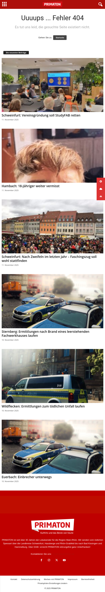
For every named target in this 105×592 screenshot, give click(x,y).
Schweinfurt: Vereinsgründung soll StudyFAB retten (41, 115)
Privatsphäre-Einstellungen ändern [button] (52, 583)
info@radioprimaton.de (63, 554)
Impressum (72, 579)
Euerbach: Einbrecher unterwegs (27, 477)
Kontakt (14, 579)
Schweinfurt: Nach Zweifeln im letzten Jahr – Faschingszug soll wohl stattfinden (49, 259)
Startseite (60, 38)
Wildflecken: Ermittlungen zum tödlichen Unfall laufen (43, 406)
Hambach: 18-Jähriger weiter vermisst (31, 186)
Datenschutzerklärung (30, 579)
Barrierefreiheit (88, 579)
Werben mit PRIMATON (54, 579)
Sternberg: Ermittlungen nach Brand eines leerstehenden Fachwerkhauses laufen (45, 333)
